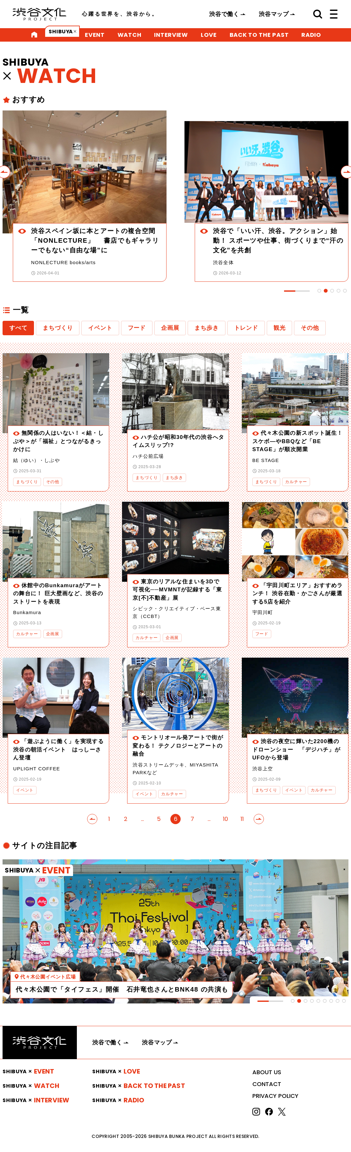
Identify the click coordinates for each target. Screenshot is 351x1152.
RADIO (311, 35)
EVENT (95, 35)
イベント (100, 328)
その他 (310, 328)
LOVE (209, 35)
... (142, 819)
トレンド (246, 328)
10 (225, 819)
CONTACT (266, 1084)
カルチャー (296, 481)
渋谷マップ (274, 14)
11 (242, 819)
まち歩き (206, 328)
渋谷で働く (224, 14)
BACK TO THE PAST (259, 35)
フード (137, 328)
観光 (279, 328)
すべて (18, 328)
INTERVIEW (171, 35)
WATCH (130, 35)
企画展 (170, 328)
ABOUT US (266, 1072)
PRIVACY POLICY (275, 1096)
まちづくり (58, 328)
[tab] (319, 291)
